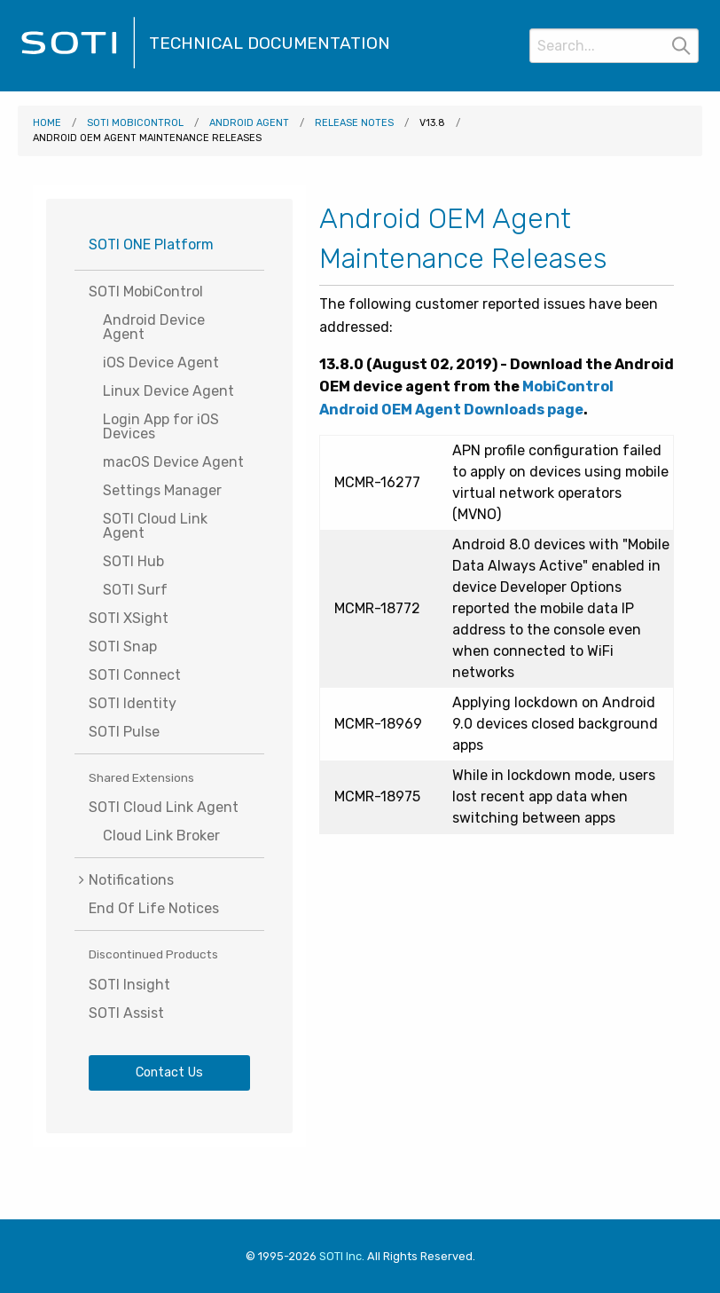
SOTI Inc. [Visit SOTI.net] (341, 1256)
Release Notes (354, 123)
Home (47, 123)
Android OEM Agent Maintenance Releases (147, 138)
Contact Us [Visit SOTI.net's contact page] (169, 1072)
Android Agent (249, 123)
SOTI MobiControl (135, 123)
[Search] (614, 45)
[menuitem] (169, 880)
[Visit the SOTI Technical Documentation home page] (78, 66)
